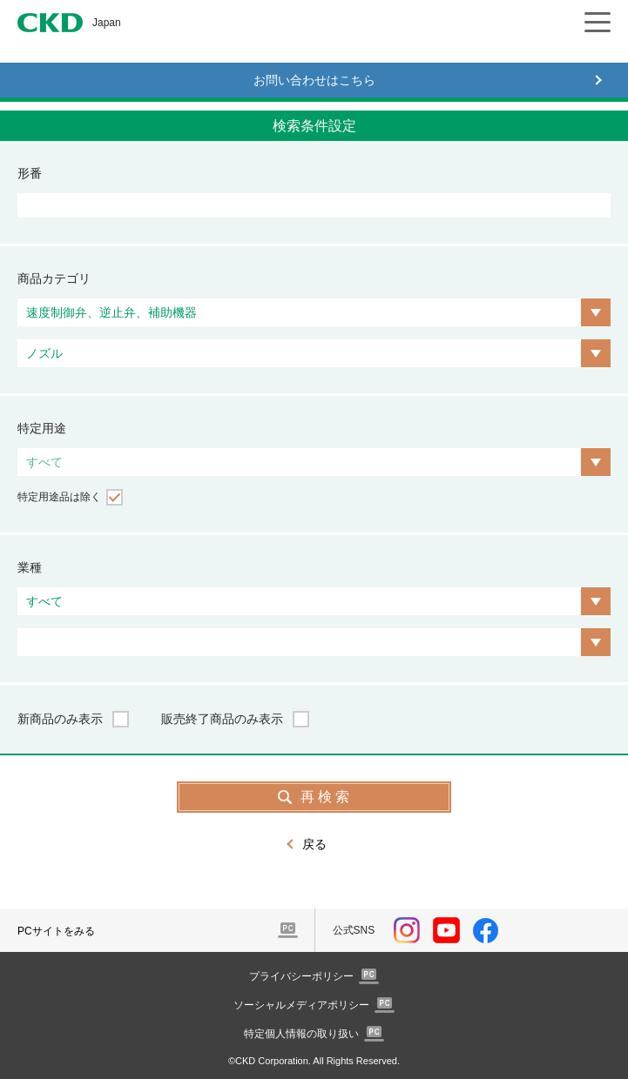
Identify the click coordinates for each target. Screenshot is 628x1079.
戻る (314, 844)
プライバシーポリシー (301, 976)
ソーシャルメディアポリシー (301, 1005)
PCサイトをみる (56, 931)
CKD (50, 22)
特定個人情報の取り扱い (301, 1034)
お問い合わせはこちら (314, 80)
